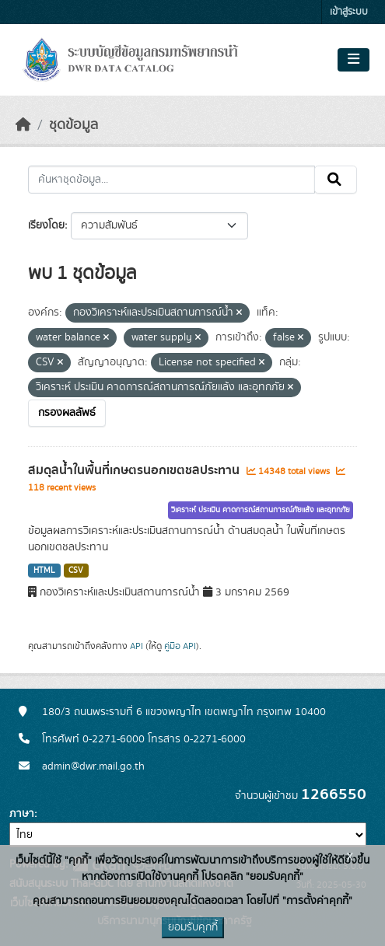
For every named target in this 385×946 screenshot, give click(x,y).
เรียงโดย (46, 225)
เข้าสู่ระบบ (349, 12)
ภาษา (21, 814)
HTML (44, 570)
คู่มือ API (180, 646)
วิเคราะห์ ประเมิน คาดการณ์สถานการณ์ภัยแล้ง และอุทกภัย (260, 509)
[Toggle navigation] (353, 60)
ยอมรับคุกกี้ (193, 927)
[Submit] (335, 180)
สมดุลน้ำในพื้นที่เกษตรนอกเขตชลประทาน (135, 470)
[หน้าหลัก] (23, 125)
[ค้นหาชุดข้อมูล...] (171, 180)
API (136, 646)
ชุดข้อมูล (73, 125)
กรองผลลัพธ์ (67, 413)
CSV (75, 570)
